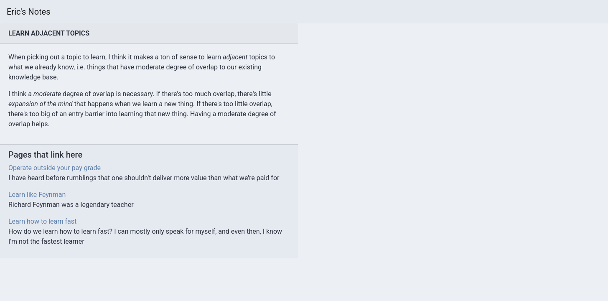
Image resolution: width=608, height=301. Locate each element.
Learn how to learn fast (42, 221)
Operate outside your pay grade (54, 168)
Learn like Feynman (37, 195)
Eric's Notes (29, 12)
